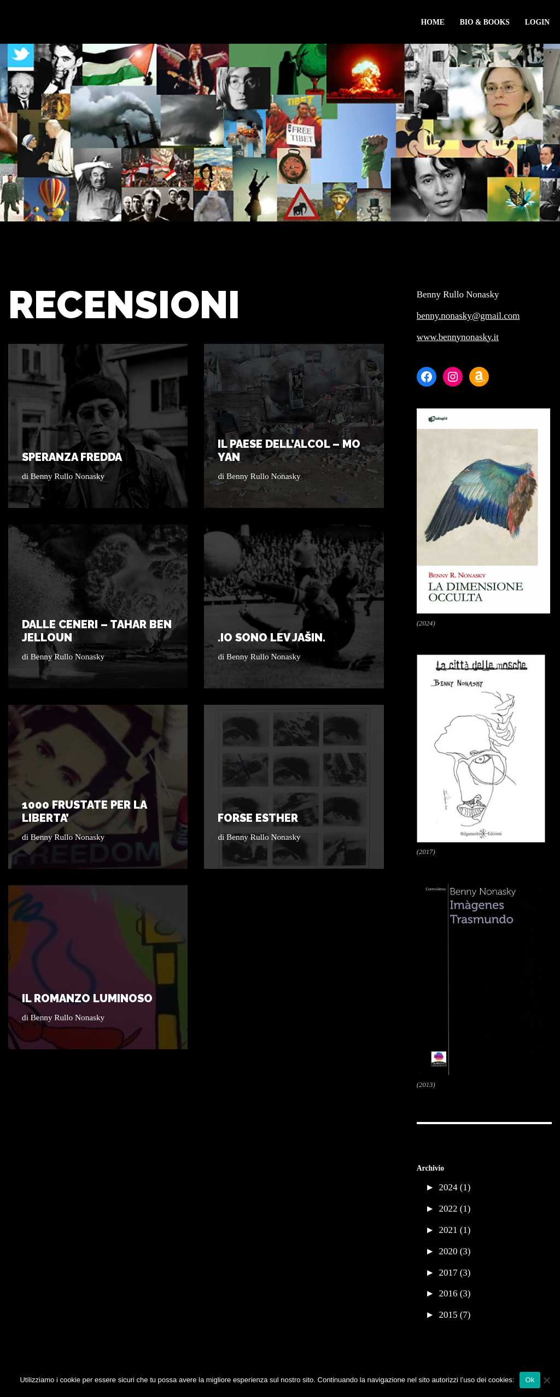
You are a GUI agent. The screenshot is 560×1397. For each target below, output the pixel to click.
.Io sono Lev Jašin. (271, 637)
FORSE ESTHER (258, 818)
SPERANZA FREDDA (72, 457)
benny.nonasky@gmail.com (468, 316)
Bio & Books (484, 22)
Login (537, 22)
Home (432, 22)
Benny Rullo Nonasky (68, 476)
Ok (529, 1380)
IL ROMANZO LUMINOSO (87, 998)
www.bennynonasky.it (458, 337)
